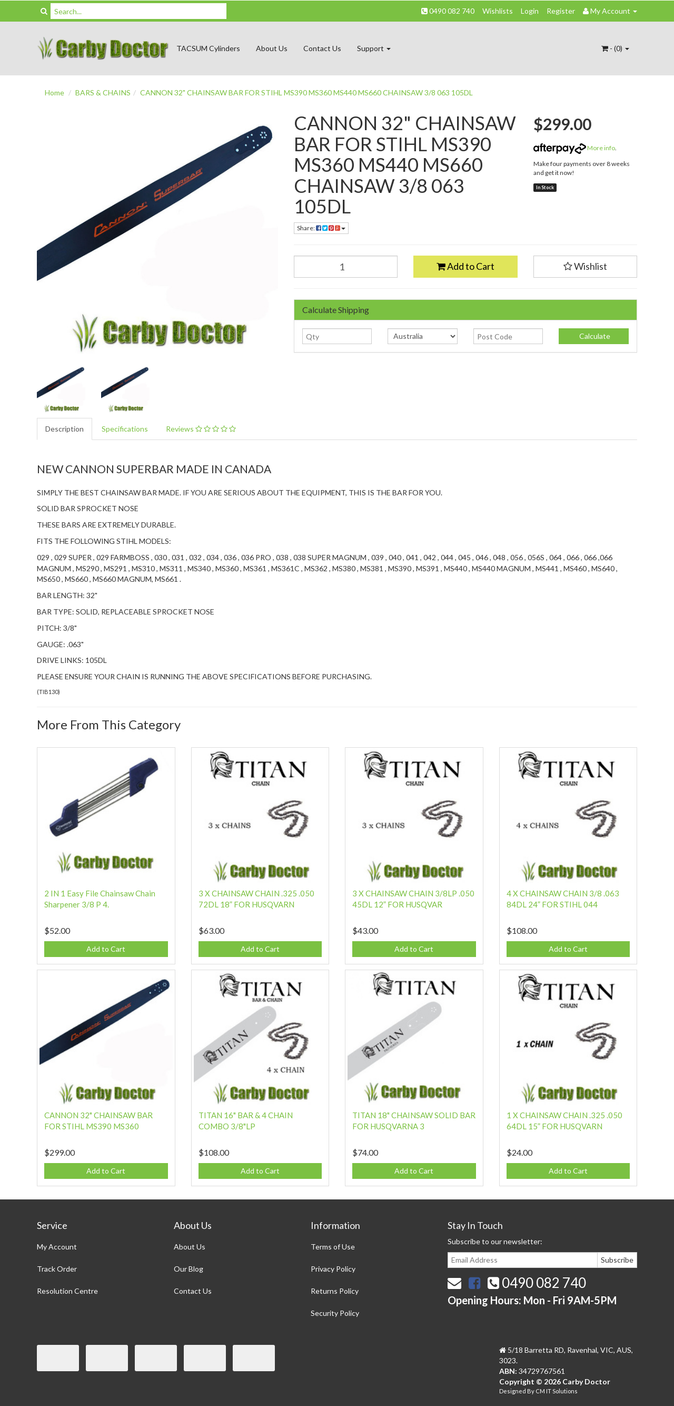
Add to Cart (465, 266)
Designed (513, 1391)
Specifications (125, 428)
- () (615, 48)
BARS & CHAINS (103, 92)
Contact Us (322, 48)
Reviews (201, 428)
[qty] (337, 336)
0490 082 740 (447, 10)
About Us (272, 48)
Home (54, 92)
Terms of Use (333, 1246)
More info (574, 148)
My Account (57, 1246)
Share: (321, 228)
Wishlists (497, 10)
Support (374, 48)
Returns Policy (335, 1290)
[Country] (423, 336)
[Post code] (508, 336)
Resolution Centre (67, 1290)
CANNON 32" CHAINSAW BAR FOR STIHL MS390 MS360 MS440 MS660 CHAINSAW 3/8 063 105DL (306, 92)
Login (530, 10)
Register (561, 10)
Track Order (57, 1268)
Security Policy (335, 1313)
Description (64, 428)
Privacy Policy (333, 1268)
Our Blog (188, 1268)
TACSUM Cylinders (208, 48)
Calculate (594, 335)
